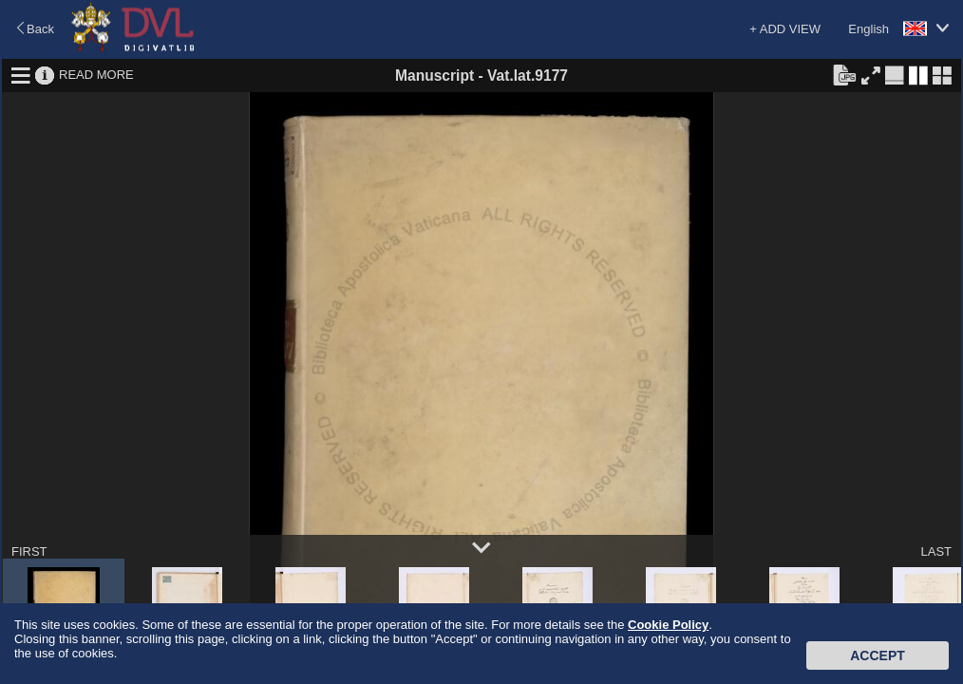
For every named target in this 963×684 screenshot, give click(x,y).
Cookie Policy (668, 625)
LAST (936, 551)
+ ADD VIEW (785, 29)
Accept (877, 655)
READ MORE (96, 74)
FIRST (29, 551)
